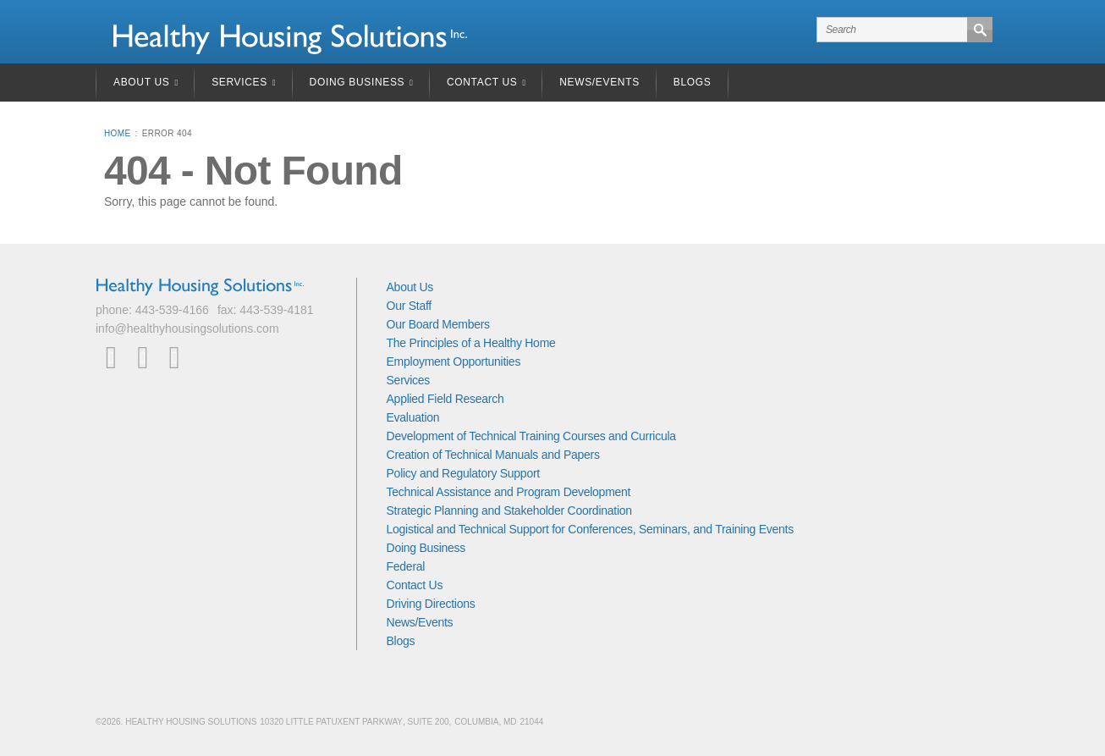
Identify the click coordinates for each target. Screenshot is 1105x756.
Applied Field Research (445, 399)
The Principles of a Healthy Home (471, 343)
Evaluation (413, 417)
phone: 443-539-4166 (152, 310)
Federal (406, 566)
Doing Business (357, 82)
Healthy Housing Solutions (290, 39)
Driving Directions (431, 603)
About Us (141, 82)
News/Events (599, 82)
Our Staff (409, 305)
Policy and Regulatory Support (463, 473)
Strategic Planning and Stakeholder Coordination (509, 510)
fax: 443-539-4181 (265, 310)
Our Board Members (438, 324)
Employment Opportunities (454, 361)
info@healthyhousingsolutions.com (187, 328)
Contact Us (482, 82)
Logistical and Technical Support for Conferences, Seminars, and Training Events (590, 529)
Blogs (692, 82)
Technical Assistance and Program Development (509, 492)
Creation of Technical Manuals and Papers (493, 454)
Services (239, 82)
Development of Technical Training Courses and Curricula (531, 436)
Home (117, 133)
